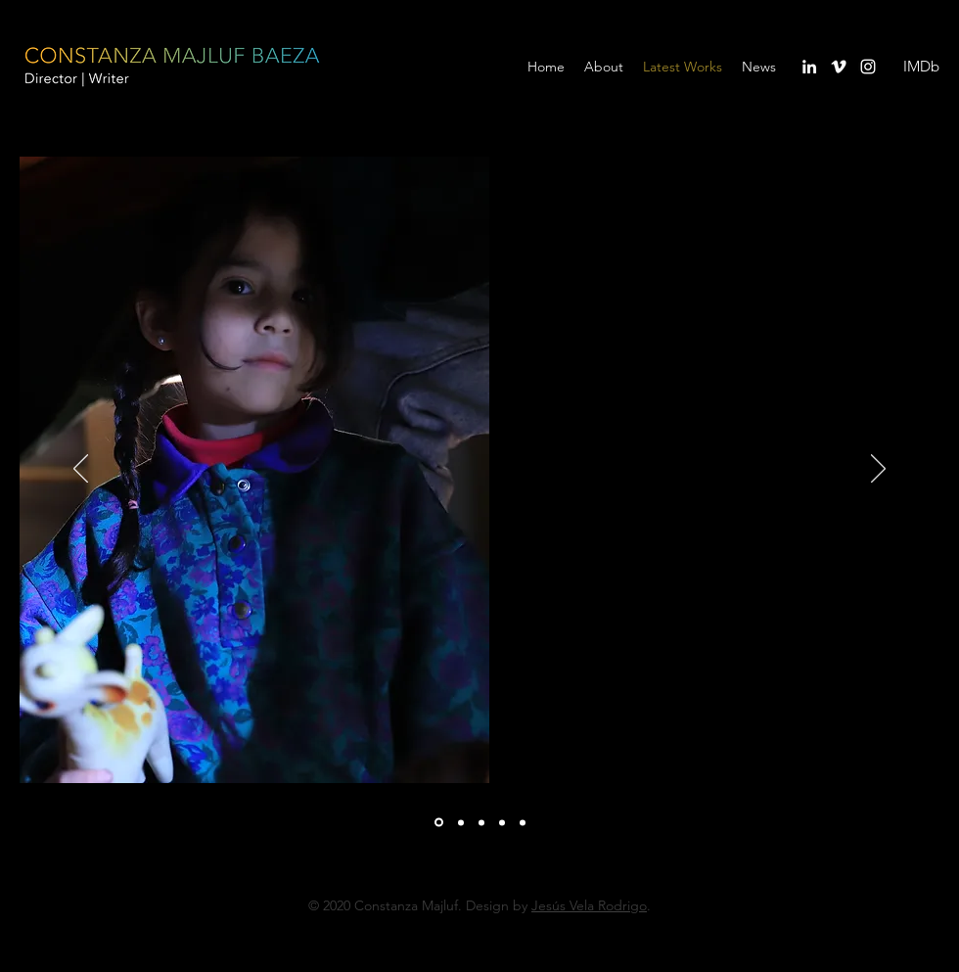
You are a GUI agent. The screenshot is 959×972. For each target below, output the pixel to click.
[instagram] (868, 66)
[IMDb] (920, 66)
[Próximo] (878, 470)
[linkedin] (809, 66)
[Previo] (80, 470)
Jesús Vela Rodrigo (589, 905)
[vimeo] (838, 66)
